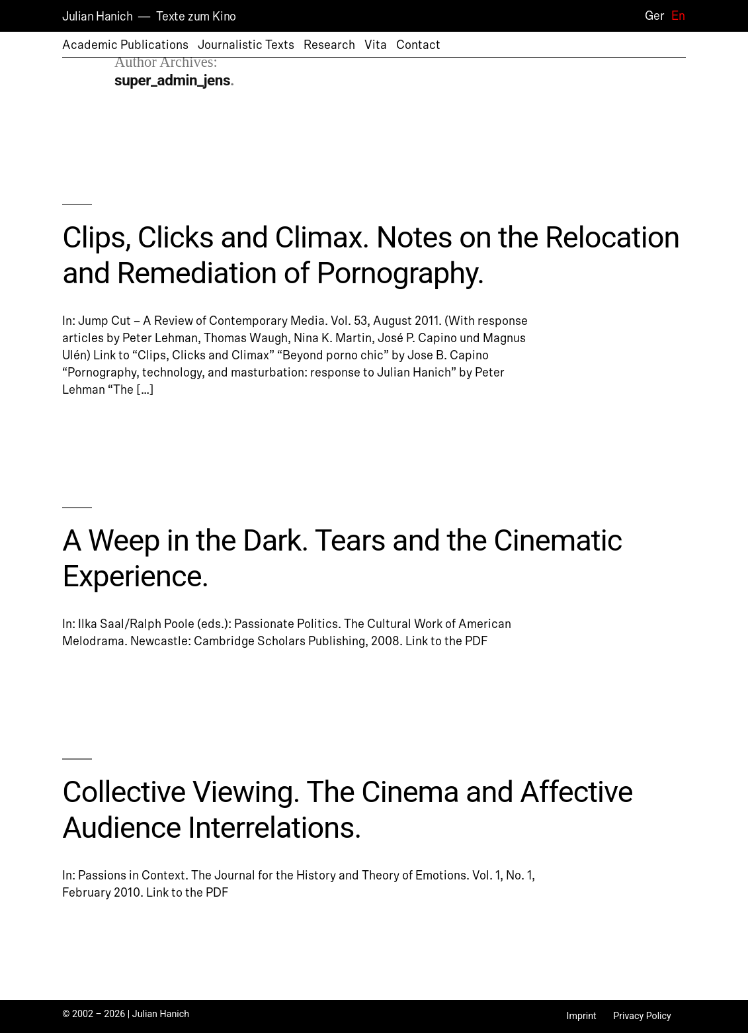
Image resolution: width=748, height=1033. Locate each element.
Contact (418, 45)
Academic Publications (125, 45)
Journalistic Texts (246, 45)
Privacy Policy (642, 1016)
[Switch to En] (675, 15)
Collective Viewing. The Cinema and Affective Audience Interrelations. (347, 809)
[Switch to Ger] (651, 15)
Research (329, 45)
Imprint (582, 1016)
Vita (375, 45)
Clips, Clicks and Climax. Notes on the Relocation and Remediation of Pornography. (370, 255)
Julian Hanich (97, 16)
